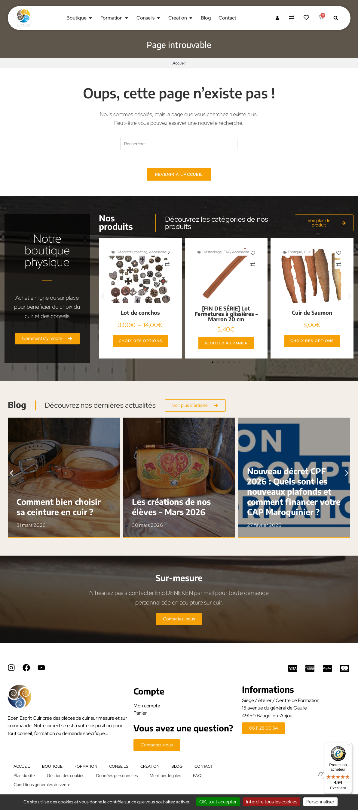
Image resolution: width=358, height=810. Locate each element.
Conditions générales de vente (42, 784)
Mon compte (146, 706)
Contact (203, 766)
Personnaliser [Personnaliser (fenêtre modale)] (320, 802)
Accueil (179, 63)
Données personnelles (117, 775)
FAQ (197, 775)
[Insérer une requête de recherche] (178, 144)
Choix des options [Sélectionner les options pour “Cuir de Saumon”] (312, 340)
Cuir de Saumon (312, 312)
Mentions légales (165, 775)
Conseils (118, 766)
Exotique (295, 252)
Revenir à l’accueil (179, 174)
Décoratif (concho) (132, 252)
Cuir (307, 252)
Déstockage (212, 252)
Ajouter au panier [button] (226, 343)
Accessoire (157, 252)
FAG (227, 252)
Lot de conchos (140, 312)
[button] (335, 18)
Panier (140, 713)
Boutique (52, 766)
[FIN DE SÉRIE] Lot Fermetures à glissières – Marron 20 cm (226, 313)
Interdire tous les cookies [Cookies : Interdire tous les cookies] (271, 802)
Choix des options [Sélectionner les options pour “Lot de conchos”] (140, 340)
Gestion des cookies (65, 775)
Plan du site (24, 775)
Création (149, 766)
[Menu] (348, 746)
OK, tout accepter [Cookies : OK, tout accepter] (218, 802)
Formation (86, 766)
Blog (176, 766)
